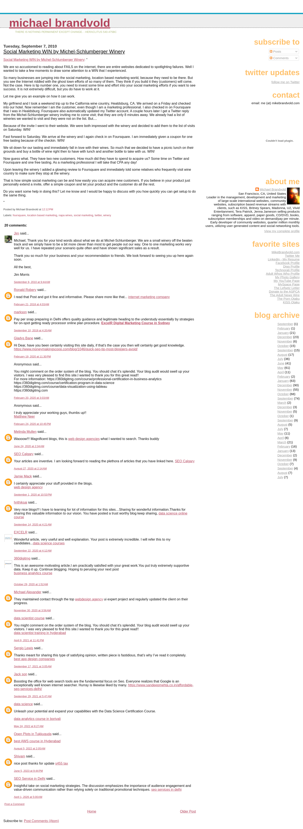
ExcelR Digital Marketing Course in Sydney (135, 323)
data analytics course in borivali (37, 719)
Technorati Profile (287, 270)
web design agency (28, 487)
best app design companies (34, 659)
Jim (16, 233)
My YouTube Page (287, 281)
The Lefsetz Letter (287, 288)
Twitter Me (292, 255)
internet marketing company (149, 297)
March (281, 402)
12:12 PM (47, 209)
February (283, 328)
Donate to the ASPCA (284, 291)
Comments (279, 58)
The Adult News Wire (285, 295)
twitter (98, 215)
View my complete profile (282, 231)
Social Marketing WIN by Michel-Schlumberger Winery (64, 51)
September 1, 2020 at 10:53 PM (33, 494)
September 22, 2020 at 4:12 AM (33, 550)
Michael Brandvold (59, 22)
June (280, 363)
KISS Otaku (291, 302)
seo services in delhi (166, 789)
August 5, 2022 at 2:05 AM (29, 748)
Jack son (20, 674)
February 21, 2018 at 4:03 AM (31, 304)
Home (91, 811)
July (280, 359)
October (283, 346)
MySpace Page (289, 284)
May (280, 367)
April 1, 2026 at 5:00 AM (28, 796)
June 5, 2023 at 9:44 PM (28, 770)
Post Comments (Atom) (41, 821)
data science (23, 704)
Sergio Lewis (23, 648)
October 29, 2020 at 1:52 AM (31, 584)
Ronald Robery (25, 290)
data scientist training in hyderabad (40, 633)
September (285, 324)
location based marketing (42, 215)
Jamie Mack (23, 476)
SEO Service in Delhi (29, 778)
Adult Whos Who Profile (283, 273)
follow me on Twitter (285, 82)
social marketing (83, 215)
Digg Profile (291, 266)
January (283, 333)
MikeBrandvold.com (286, 252)
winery (107, 215)
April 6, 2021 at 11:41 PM (29, 640)
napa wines (65, 215)
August (282, 354)
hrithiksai (20, 502)
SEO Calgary (23, 454)
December (284, 337)
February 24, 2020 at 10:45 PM (32, 423)
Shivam (19, 756)
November (284, 341)
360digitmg (22, 558)
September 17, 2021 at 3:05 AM (33, 666)
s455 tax (61, 763)
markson (20, 312)
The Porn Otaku (288, 298)
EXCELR (20, 532)
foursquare (19, 215)
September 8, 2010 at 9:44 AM (32, 282)
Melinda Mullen (25, 431)
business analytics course (33, 573)
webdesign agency (89, 599)
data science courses (49, 543)
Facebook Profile (288, 263)
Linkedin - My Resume (284, 259)
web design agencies (84, 439)
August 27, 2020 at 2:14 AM (30, 468)
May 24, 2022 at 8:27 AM (29, 726)
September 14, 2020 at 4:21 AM (33, 524)
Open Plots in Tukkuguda (33, 734)
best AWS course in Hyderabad (37, 741)
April (280, 372)
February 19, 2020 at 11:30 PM (32, 356)
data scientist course (29, 618)
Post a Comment (14, 804)
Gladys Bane (23, 338)
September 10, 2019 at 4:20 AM (33, 330)
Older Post (188, 811)
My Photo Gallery (287, 277)
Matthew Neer (24, 416)
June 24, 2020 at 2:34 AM (29, 446)
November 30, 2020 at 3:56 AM (32, 610)
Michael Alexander (27, 592)
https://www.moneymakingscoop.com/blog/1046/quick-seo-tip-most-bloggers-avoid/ (76, 349)
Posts (275, 51)
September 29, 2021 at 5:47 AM (33, 696)
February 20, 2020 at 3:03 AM (31, 397)
